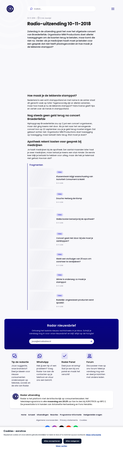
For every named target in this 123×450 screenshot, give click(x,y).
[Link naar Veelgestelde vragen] (92, 414)
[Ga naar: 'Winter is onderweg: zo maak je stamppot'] (63, 280)
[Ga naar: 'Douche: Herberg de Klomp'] (63, 198)
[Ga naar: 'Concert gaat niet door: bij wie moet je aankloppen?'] (63, 239)
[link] (22, 370)
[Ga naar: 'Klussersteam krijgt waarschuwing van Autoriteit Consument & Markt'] (63, 177)
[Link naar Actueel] (31, 414)
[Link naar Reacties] (54, 414)
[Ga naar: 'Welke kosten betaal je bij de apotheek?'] (63, 218)
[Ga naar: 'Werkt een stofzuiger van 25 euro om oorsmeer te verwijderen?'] (63, 260)
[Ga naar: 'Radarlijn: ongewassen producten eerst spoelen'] (63, 301)
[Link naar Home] (23, 414)
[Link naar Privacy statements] (69, 420)
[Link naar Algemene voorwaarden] (47, 420)
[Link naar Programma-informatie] (71, 414)
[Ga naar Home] (10, 8)
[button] (112, 8)
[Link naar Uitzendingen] (43, 414)
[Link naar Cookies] (83, 420)
